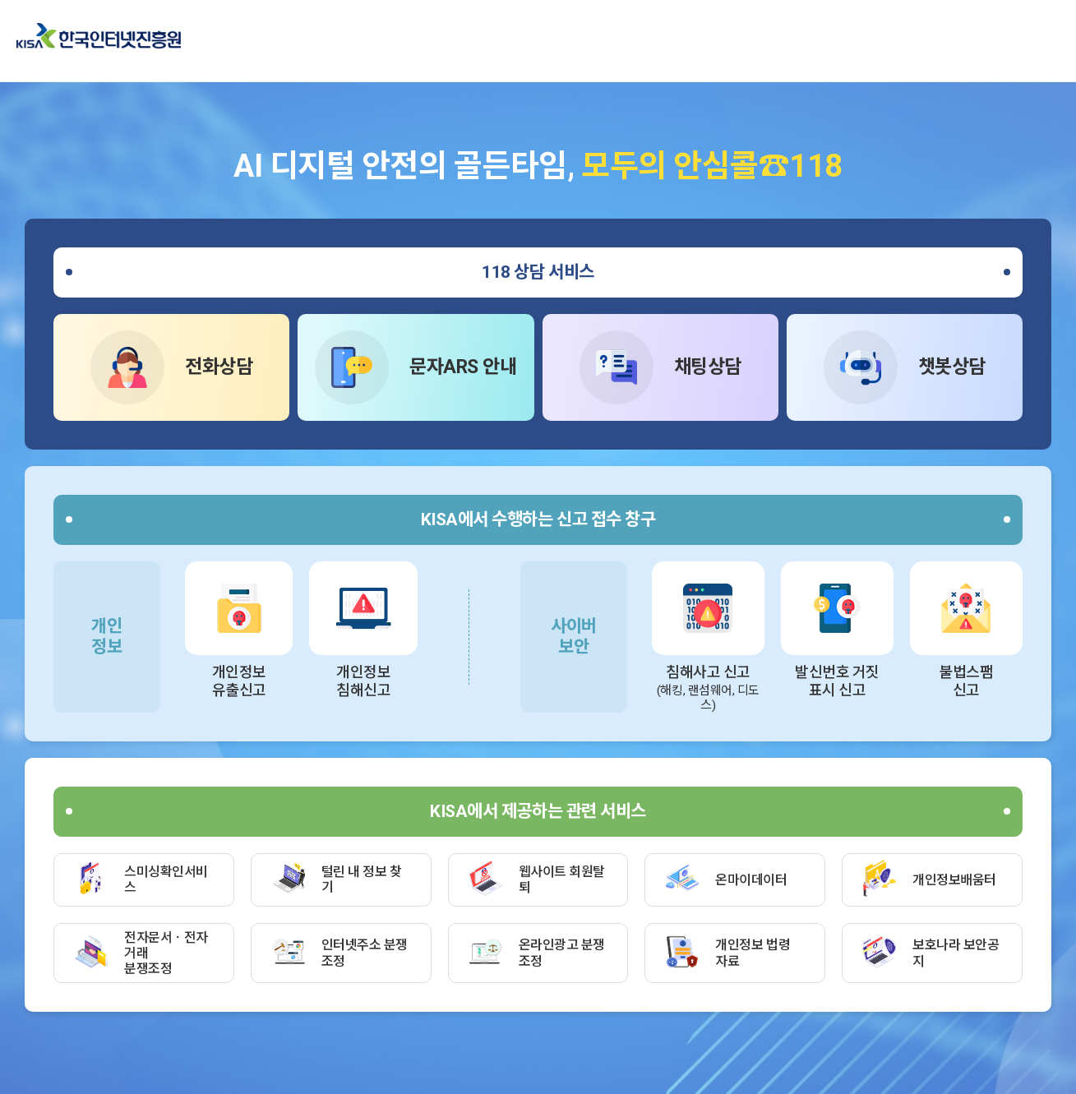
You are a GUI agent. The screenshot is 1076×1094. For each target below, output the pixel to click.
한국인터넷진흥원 (98, 35)
